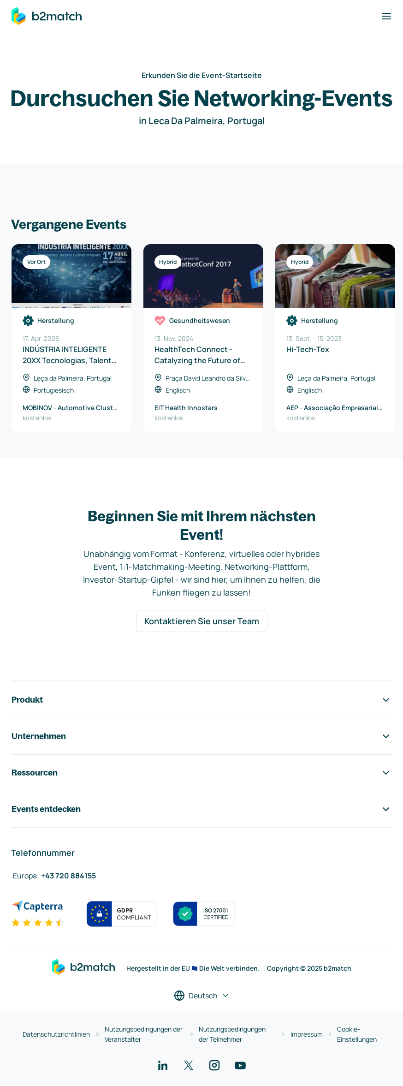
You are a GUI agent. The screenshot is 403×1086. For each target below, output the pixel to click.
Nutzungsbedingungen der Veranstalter (144, 1034)
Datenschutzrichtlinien (56, 1034)
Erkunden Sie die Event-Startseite (202, 75)
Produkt (201, 699)
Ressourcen (201, 772)
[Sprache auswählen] (201, 996)
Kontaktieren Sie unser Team (201, 621)
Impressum (306, 1034)
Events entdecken (201, 809)
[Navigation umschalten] (386, 16)
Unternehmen (201, 736)
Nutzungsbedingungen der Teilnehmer (232, 1034)
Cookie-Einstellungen (357, 1034)
